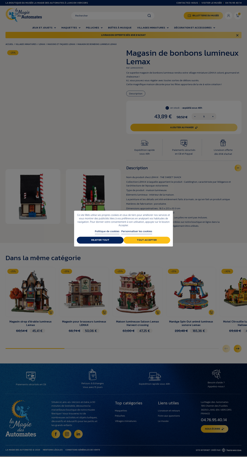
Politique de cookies (107, 231)
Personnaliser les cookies (136, 231)
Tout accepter (147, 240)
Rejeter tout (99, 240)
